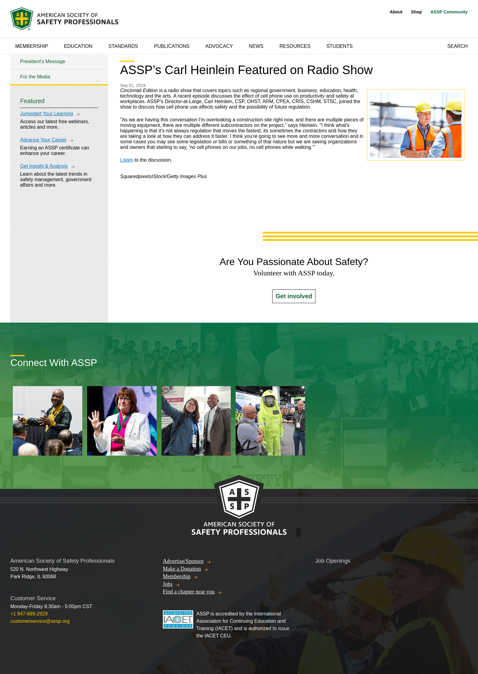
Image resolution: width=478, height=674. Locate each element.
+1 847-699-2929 (29, 613)
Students (339, 46)
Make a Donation (182, 569)
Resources (295, 46)
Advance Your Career (43, 139)
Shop (416, 11)
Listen (126, 160)
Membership (31, 46)
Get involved (294, 296)
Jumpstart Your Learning (46, 113)
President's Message (42, 61)
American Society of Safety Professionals (65, 19)
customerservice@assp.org (40, 621)
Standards (123, 46)
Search (457, 46)
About (396, 11)
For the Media (35, 76)
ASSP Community (449, 11)
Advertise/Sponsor (183, 561)
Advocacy (219, 46)
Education (78, 46)
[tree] (59, 69)
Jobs (168, 584)
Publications (171, 46)
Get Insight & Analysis (44, 166)
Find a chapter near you (189, 592)
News (256, 46)
